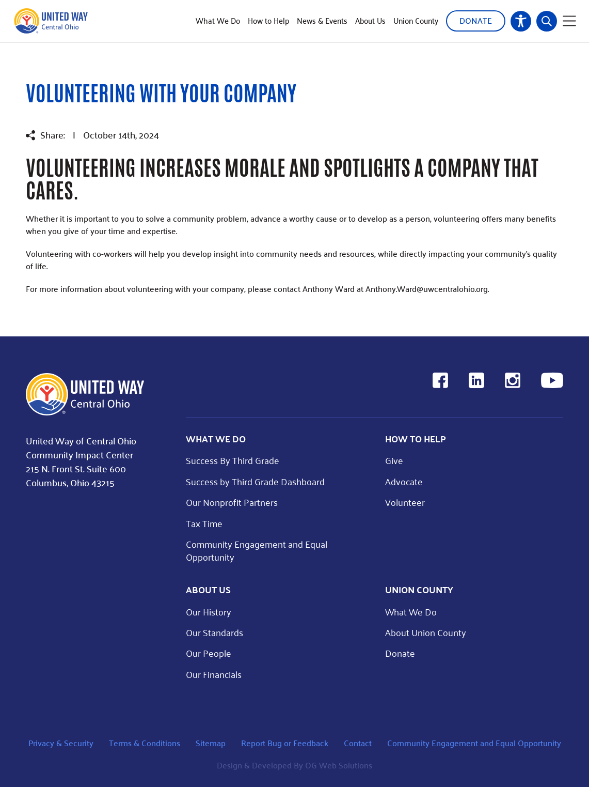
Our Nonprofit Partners (232, 502)
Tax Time (204, 523)
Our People (208, 652)
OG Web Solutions (338, 765)
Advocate (404, 481)
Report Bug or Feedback (284, 742)
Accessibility (521, 21)
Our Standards (214, 632)
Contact (358, 742)
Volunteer (405, 502)
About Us (370, 20)
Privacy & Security (60, 742)
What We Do (218, 20)
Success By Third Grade (232, 460)
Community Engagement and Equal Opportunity (256, 550)
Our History (208, 611)
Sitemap (211, 742)
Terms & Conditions (144, 742)
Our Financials (214, 674)
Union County (415, 20)
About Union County (425, 632)
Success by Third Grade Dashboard (255, 481)
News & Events (322, 20)
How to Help (268, 20)
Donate (475, 20)
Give (394, 460)
